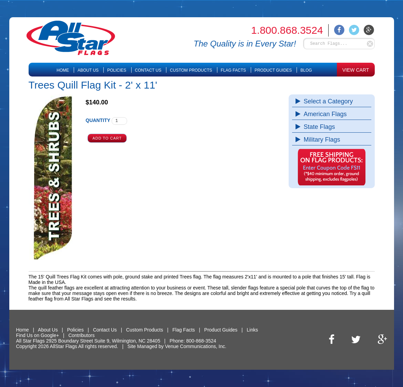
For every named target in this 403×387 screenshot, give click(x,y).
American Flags (323, 114)
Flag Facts (233, 70)
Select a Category (326, 101)
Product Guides (273, 70)
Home (62, 70)
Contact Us (148, 70)
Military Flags (320, 139)
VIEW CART (355, 70)
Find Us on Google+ (37, 335)
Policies (116, 70)
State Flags (317, 126)
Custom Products (191, 70)
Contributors (81, 335)
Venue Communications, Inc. (195, 346)
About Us (88, 70)
